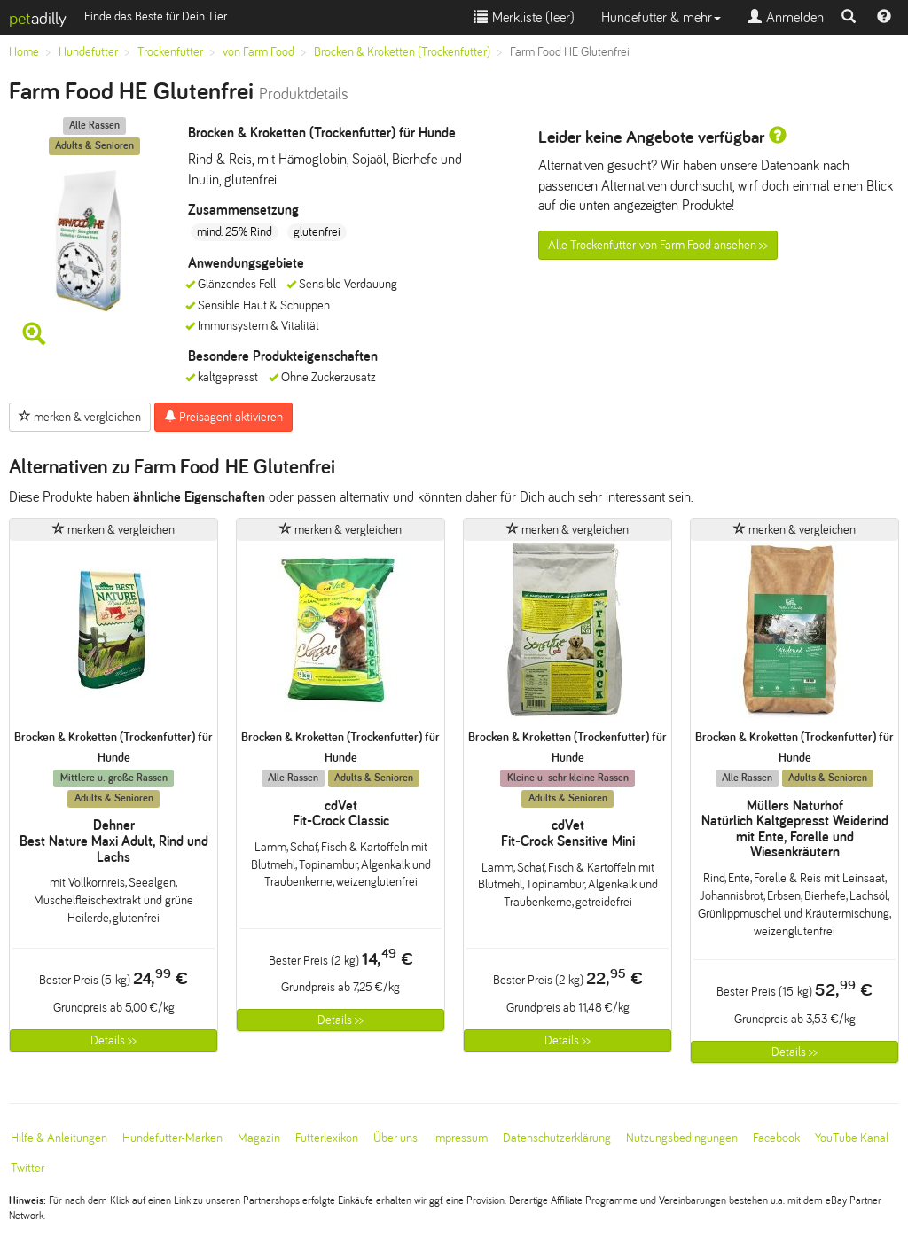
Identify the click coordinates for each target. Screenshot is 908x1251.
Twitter (27, 1168)
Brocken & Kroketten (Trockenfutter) (402, 52)
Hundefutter (88, 52)
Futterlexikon (326, 1138)
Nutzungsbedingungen (682, 1138)
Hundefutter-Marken (172, 1138)
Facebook (776, 1138)
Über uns (395, 1138)
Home (24, 52)
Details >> (113, 1040)
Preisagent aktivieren (223, 417)
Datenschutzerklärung (557, 1138)
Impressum (460, 1138)
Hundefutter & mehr (661, 17)
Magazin (259, 1138)
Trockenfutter (170, 52)
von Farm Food (258, 52)
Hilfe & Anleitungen (59, 1138)
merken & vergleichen (80, 417)
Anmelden (786, 17)
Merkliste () (524, 17)
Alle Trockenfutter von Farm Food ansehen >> (658, 245)
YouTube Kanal (851, 1138)
